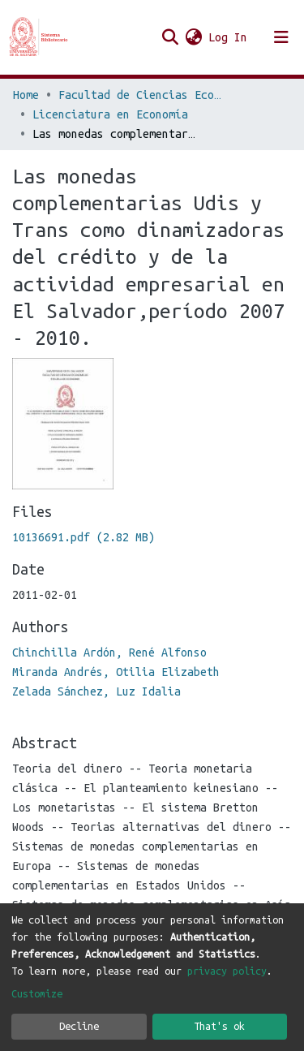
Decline (79, 1026)
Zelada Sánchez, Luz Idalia (96, 691)
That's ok (219, 1026)
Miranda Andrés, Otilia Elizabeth (116, 671)
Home (26, 94)
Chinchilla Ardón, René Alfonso (109, 652)
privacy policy (227, 970)
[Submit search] (170, 37)
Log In (228, 37)
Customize (36, 993)
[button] (193, 37)
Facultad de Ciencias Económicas (139, 94)
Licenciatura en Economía (110, 114)
